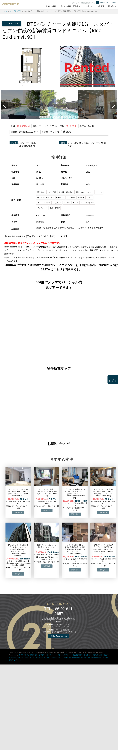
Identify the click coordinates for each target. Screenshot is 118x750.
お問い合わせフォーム (59, 636)
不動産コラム (78, 6)
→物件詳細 (18, 512)
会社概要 (100, 6)
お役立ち (89, 6)
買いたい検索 (66, 6)
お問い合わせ (112, 6)
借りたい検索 (51, 6)
